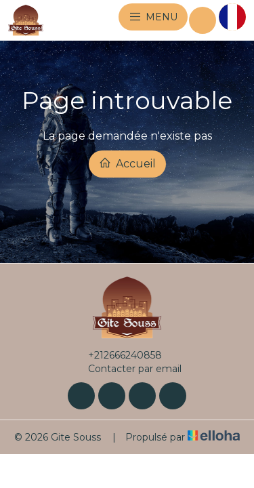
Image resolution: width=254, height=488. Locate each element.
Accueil (127, 163)
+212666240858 (117, 355)
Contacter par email (127, 369)
